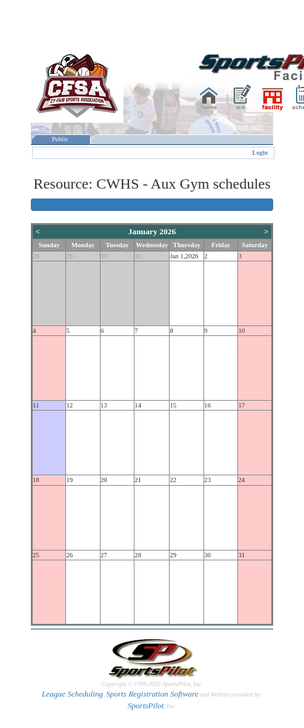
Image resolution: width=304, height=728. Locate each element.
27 (104, 555)
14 (137, 405)
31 (137, 256)
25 (36, 555)
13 (104, 405)
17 (241, 405)
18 (36, 479)
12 (69, 405)
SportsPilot (146, 705)
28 (36, 256)
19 (69, 479)
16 (207, 405)
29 (69, 256)
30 (104, 256)
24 (241, 479)
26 (69, 555)
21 (137, 479)
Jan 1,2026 (184, 256)
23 (207, 479)
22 (173, 479)
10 (241, 330)
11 (36, 405)
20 (104, 479)
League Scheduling (72, 693)
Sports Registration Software (152, 693)
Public (60, 139)
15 (173, 405)
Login (260, 152)
